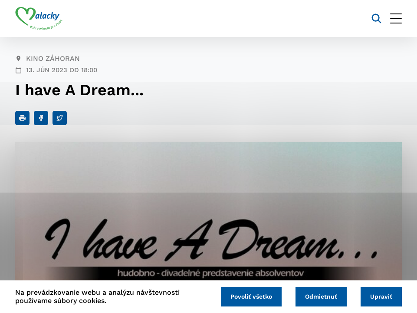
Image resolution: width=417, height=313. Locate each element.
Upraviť (381, 296)
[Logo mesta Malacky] (38, 18)
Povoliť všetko (251, 296)
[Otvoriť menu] (396, 18)
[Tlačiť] (22, 118)
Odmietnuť (321, 296)
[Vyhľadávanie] (376, 18)
